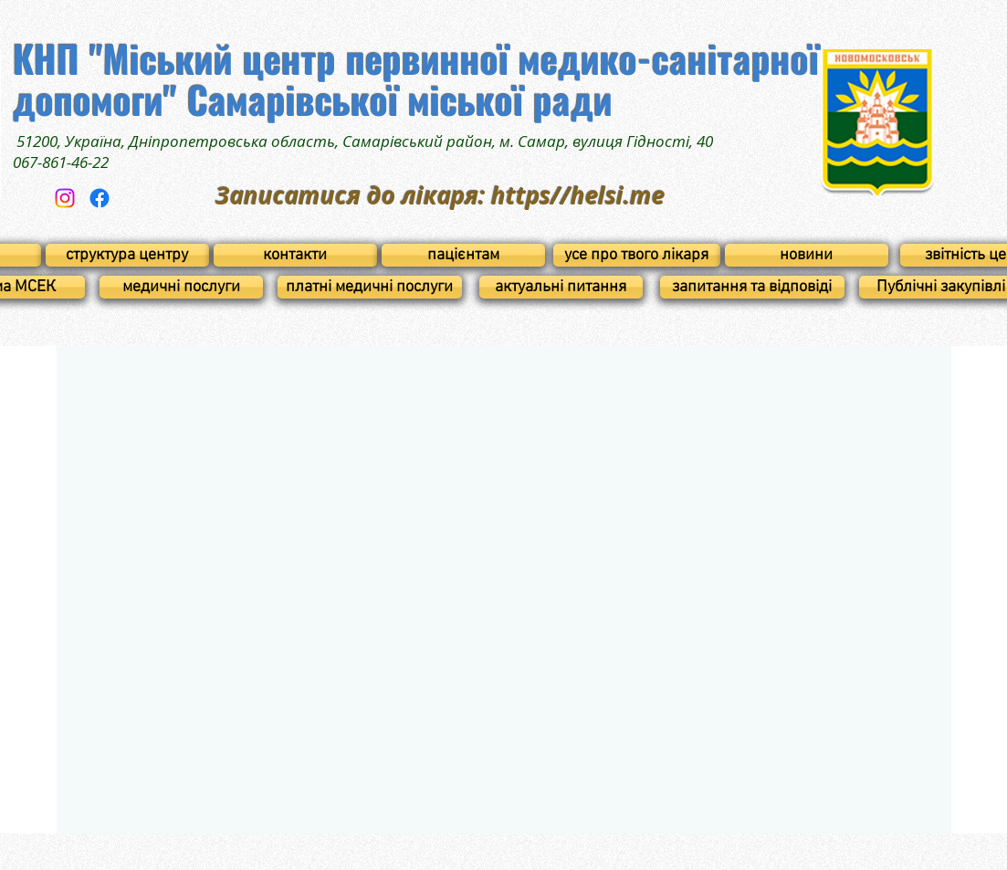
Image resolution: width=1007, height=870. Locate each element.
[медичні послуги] (181, 287)
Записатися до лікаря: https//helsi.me (440, 195)
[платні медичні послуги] (370, 287)
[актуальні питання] (561, 287)
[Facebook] (99, 198)
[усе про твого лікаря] (636, 255)
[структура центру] (127, 255)
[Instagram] (65, 198)
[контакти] (295, 255)
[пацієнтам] (463, 255)
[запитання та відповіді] (752, 287)
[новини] (806, 255)
